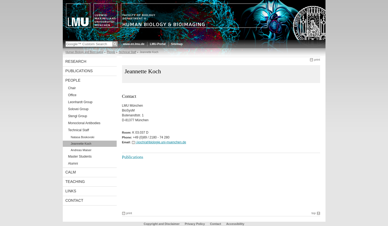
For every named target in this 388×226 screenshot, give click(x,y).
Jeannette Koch (81, 143)
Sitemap (177, 44)
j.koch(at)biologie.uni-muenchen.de (161, 142)
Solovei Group (78, 109)
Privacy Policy (195, 223)
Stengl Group (77, 116)
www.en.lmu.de (134, 44)
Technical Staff (127, 52)
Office (72, 95)
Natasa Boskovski (82, 137)
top (313, 213)
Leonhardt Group (80, 102)
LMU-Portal (158, 44)
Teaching (75, 181)
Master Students (80, 156)
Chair (72, 88)
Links (70, 191)
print (317, 59)
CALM (70, 172)
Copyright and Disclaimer (161, 223)
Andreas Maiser (81, 150)
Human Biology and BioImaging (84, 52)
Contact (74, 200)
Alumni (73, 163)
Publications (79, 71)
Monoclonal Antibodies (84, 123)
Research (75, 61)
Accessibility (235, 223)
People (111, 52)
